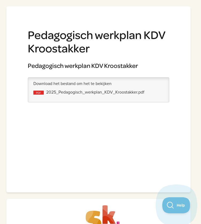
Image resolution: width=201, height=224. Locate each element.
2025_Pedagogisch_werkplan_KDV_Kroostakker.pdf (95, 92)
